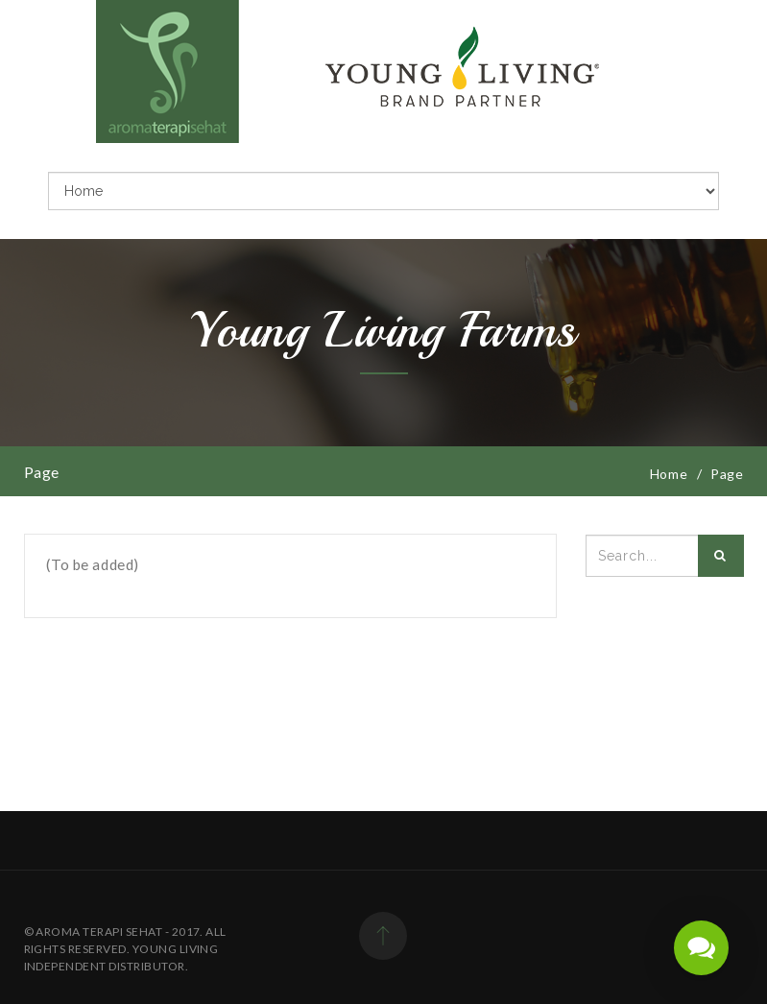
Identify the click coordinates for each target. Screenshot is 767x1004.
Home (678, 474)
